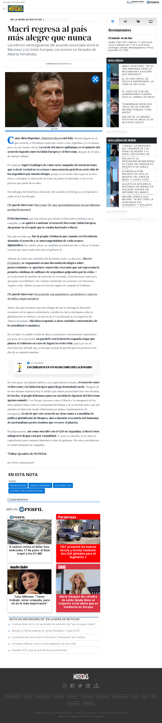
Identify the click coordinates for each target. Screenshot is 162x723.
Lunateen (74, 703)
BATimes (88, 703)
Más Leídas (115, 61)
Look (135, 696)
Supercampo (120, 696)
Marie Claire (42, 696)
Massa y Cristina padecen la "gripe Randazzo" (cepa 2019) (46, 630)
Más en (24, 509)
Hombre (72, 696)
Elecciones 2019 (63, 485)
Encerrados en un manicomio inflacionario (59, 367)
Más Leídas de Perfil (122, 140)
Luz (144, 696)
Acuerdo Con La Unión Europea (26, 490)
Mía (154, 696)
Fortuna (58, 696)
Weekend (87, 696)
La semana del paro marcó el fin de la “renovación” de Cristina (48, 637)
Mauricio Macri (51, 138)
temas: (12, 481)
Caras (28, 696)
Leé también (37, 362)
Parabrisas (102, 696)
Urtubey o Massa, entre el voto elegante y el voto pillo (44, 643)
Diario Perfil (13, 696)
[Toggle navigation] (5, 9)
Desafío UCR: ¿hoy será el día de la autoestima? (39, 650)
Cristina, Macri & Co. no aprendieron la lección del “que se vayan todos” (54, 624)
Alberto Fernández (40, 485)
